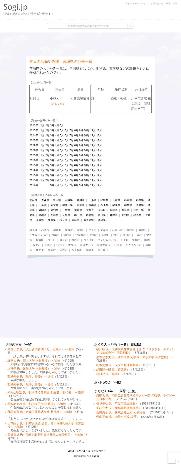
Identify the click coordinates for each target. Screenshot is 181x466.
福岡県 (137, 215)
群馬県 (140, 200)
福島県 (104, 200)
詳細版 (136, 344)
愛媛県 (114, 215)
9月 (81, 130)
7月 (71, 130)
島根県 (42, 215)
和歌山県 (138, 210)
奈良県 (125, 210)
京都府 (90, 210)
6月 (67, 130)
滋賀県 (78, 210)
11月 (93, 130)
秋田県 (81, 200)
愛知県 (54, 210)
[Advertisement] (90, 44)
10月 (86, 130)
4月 (57, 125)
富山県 (92, 205)
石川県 (104, 205)
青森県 (45, 200)
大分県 (64, 220)
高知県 (125, 215)
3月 (52, 125)
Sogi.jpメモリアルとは (136, 3)
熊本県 (52, 220)
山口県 (78, 215)
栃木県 (128, 200)
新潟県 (81, 205)
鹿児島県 (88, 220)
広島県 (66, 215)
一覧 (175, 3)
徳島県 (90, 215)
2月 (47, 125)
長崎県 (40, 220)
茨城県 (116, 200)
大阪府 (102, 210)
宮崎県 (75, 220)
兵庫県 (114, 210)
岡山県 (54, 215)
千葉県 (42, 205)
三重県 (66, 210)
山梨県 (128, 205)
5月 (62, 125)
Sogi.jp (95, 456)
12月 (99, 130)
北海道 (33, 200)
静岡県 (42, 210)
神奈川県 (67, 205)
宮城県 (69, 200)
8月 (76, 130)
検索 (168, 3)
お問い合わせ (157, 3)
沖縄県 (102, 220)
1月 (43, 125)
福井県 (116, 205)
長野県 (140, 205)
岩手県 (57, 200)
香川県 (102, 215)
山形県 (92, 200)
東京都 (54, 205)
